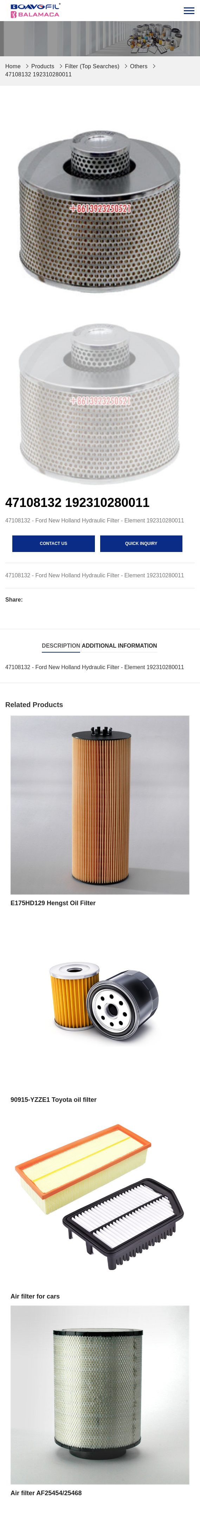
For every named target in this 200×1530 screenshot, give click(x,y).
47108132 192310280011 (38, 74)
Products (42, 66)
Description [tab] (61, 646)
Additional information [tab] (119, 646)
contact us (53, 543)
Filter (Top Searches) (92, 66)
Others (139, 66)
